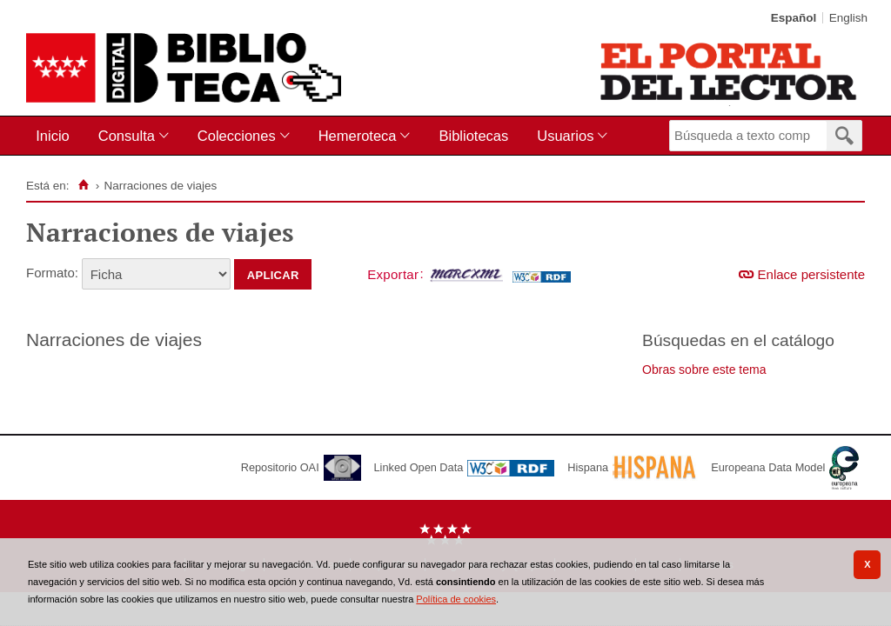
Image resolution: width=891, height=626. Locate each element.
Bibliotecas (473, 135)
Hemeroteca (357, 135)
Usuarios (565, 135)
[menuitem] (56, 136)
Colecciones (237, 135)
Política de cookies (456, 599)
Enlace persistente (811, 274)
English (848, 17)
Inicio (53, 135)
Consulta (126, 135)
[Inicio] (83, 185)
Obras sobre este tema (704, 369)
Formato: (52, 272)
